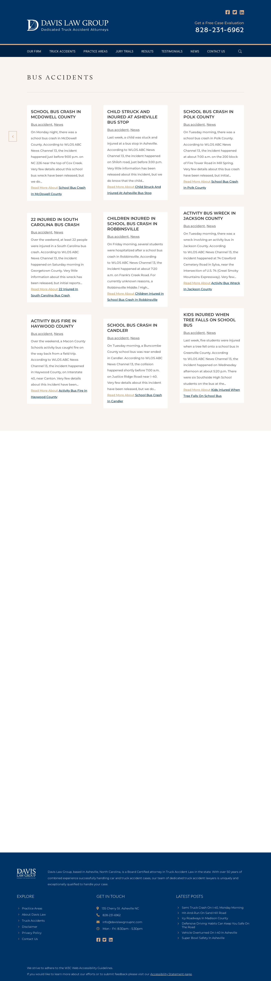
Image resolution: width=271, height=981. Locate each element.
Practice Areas (95, 51)
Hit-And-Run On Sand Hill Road (204, 913)
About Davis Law (34, 914)
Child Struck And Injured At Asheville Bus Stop (132, 117)
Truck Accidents (62, 51)
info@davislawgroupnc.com (122, 922)
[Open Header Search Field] (240, 51)
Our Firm (34, 51)
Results (147, 51)
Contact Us (216, 51)
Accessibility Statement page (171, 974)
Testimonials (172, 51)
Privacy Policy (31, 933)
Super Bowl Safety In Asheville (203, 938)
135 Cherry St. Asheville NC (120, 908)
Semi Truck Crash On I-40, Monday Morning (213, 907)
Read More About (211, 286)
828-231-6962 (219, 30)
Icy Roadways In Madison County (205, 918)
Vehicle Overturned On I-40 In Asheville (209, 932)
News (195, 51)
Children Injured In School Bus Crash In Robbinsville (132, 223)
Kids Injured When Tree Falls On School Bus (209, 320)
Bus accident (41, 124)
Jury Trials (124, 51)
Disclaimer (29, 927)
